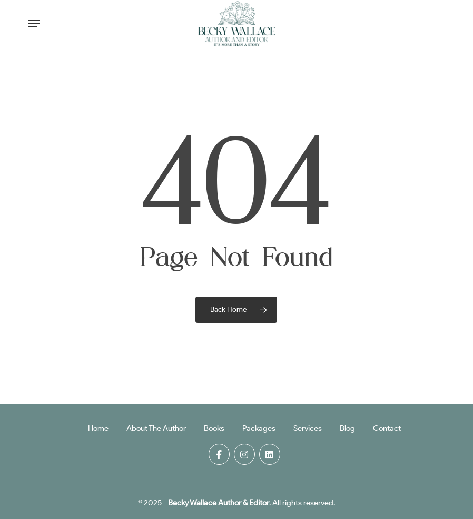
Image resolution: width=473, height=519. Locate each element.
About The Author (156, 428)
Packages (258, 428)
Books (214, 428)
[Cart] (432, 23)
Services (307, 428)
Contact (387, 428)
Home (98, 428)
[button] (34, 23)
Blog (347, 428)
